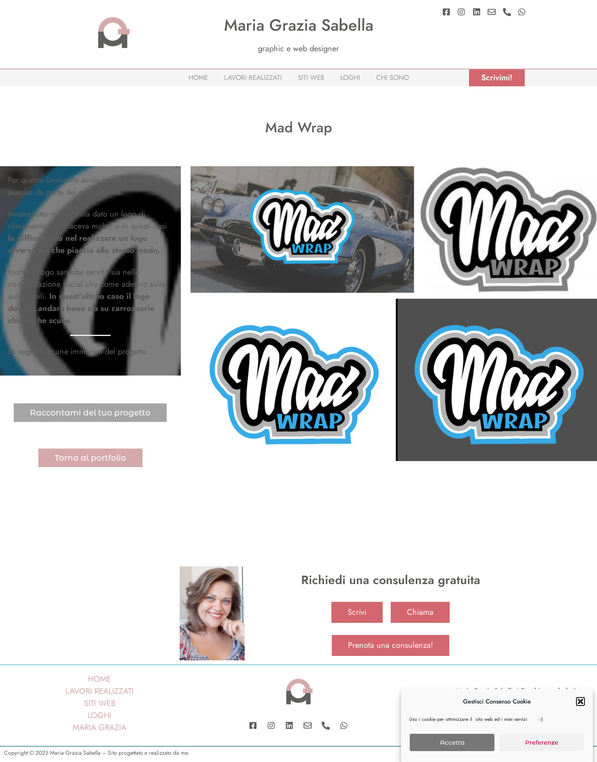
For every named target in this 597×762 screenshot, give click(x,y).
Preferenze (541, 746)
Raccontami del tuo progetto (90, 413)
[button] (580, 705)
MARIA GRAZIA (99, 727)
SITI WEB (99, 703)
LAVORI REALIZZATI (99, 691)
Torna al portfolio (90, 458)
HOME (99, 679)
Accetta (452, 746)
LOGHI (99, 715)
